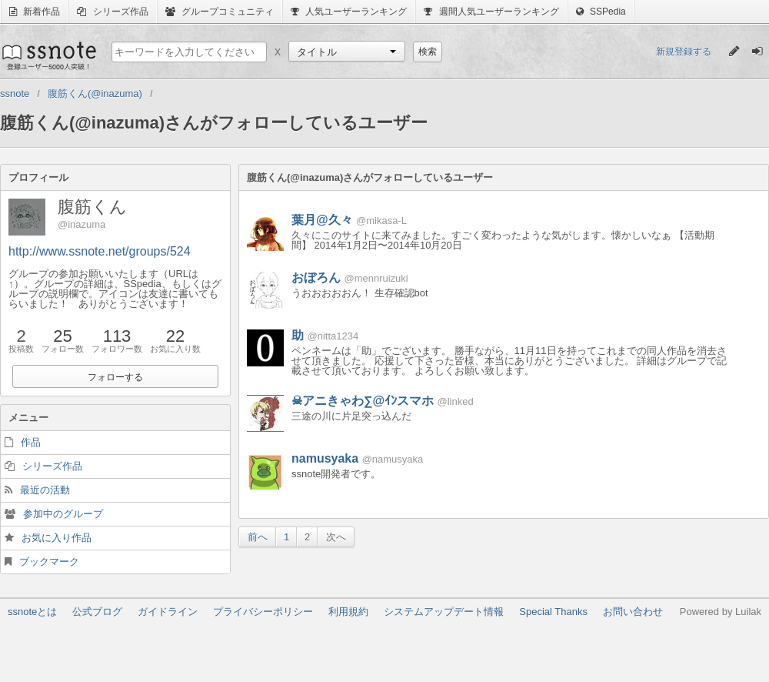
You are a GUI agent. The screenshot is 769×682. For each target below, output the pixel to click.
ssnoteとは (32, 611)
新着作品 (34, 11)
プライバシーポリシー (263, 611)
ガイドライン (168, 611)
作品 (31, 442)
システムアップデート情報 (444, 611)
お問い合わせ (633, 611)
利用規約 (348, 611)
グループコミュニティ (219, 11)
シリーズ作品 (112, 11)
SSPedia (601, 11)
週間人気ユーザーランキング (491, 11)
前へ (258, 537)
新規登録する (683, 51)
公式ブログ (97, 611)
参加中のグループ (63, 514)
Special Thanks (553, 611)
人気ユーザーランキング (349, 11)
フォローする (115, 377)
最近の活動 (45, 490)
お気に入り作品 (57, 538)
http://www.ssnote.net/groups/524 (99, 251)
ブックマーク (49, 562)
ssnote (48, 55)
